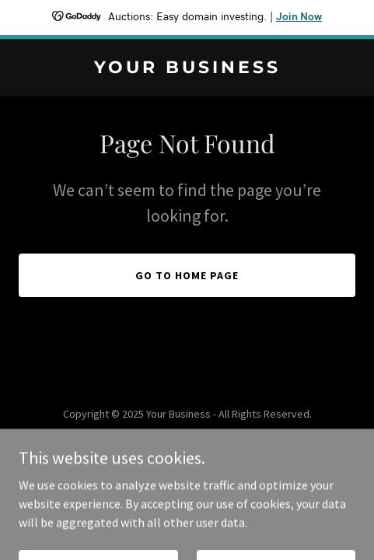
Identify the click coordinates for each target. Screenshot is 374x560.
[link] (187, 68)
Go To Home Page (187, 275)
